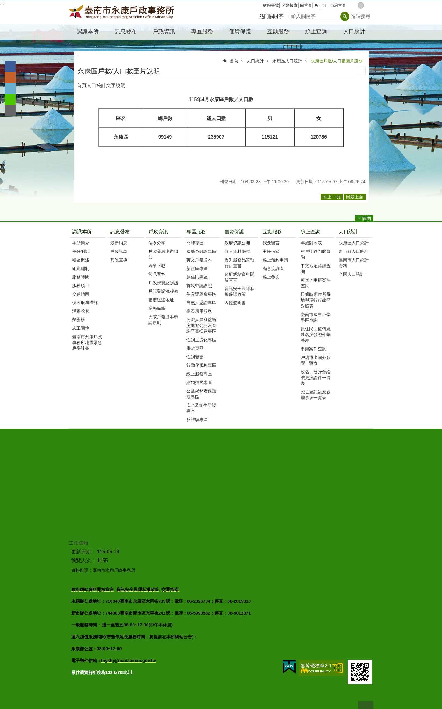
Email (10, 110)
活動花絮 (80, 311)
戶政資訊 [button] (164, 31)
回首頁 (306, 5)
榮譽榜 (78, 319)
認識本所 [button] (88, 31)
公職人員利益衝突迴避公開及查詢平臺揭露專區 (201, 325)
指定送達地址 (161, 299)
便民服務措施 (85, 302)
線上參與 (271, 277)
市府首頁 (338, 5)
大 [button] (367, 5)
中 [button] (361, 5)
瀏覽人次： (83, 560)
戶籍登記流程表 (163, 291)
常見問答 (156, 274)
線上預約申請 (275, 259)
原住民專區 (197, 277)
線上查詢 (310, 231)
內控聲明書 (235, 302)
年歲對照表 (311, 242)
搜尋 (293, 14)
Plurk (10, 77)
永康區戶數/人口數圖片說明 (337, 60)
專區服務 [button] (202, 31)
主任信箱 (271, 251)
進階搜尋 (360, 16)
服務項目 (80, 285)
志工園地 (80, 328)
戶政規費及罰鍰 (163, 282)
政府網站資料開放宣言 (239, 277)
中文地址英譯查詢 (316, 268)
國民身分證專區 (201, 251)
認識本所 (82, 231)
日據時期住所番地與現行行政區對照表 (316, 300)
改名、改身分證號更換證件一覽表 (316, 377)
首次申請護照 (199, 285)
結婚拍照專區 (199, 382)
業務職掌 (156, 308)
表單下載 (156, 265)
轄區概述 (80, 259)
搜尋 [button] (344, 16)
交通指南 (80, 294)
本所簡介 (80, 242)
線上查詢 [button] (316, 31)
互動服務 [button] (278, 31)
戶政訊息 (118, 251)
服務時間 (80, 277)
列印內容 (362, 71)
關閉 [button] (366, 218)
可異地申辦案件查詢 (316, 283)
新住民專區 (197, 268)
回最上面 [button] (354, 196)
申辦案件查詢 (313, 348)
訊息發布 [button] (126, 31)
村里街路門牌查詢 (316, 254)
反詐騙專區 (197, 419)
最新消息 (118, 242)
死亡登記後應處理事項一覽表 (316, 394)
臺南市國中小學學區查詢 (316, 317)
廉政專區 (194, 348)
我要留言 (271, 242)
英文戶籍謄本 (199, 259)
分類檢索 (290, 5)
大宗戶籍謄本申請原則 (163, 319)
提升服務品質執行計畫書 (239, 262)
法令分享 (156, 242)
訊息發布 (120, 231)
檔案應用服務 (199, 311)
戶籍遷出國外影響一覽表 (316, 360)
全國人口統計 (351, 274)
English (321, 5)
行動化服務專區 (201, 365)
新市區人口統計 (354, 251)
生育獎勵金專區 (201, 294)
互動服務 (272, 231)
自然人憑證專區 (201, 302)
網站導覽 (271, 5)
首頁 (234, 60)
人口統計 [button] (354, 31)
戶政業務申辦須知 (163, 254)
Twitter (10, 88)
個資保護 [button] (240, 31)
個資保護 (234, 231)
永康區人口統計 (287, 60)
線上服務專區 (199, 373)
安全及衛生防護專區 (201, 408)
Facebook (10, 66)
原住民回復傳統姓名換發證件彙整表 (316, 334)
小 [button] (354, 5)
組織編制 (80, 268)
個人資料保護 (237, 251)
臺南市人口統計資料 (354, 262)
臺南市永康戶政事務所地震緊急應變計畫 (87, 342)
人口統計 (255, 60)
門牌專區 (194, 242)
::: (2, 2)
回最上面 (365, 705)
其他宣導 (118, 259)
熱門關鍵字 (271, 16)
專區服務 (196, 231)
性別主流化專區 (201, 339)
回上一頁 (331, 196)
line (10, 99)
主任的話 (80, 251)
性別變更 (194, 356)
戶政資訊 (158, 231)
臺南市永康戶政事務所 (122, 12)
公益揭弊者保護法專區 (201, 393)
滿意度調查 (273, 268)
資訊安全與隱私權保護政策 (239, 291)
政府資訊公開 (237, 242)
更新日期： (83, 551)
